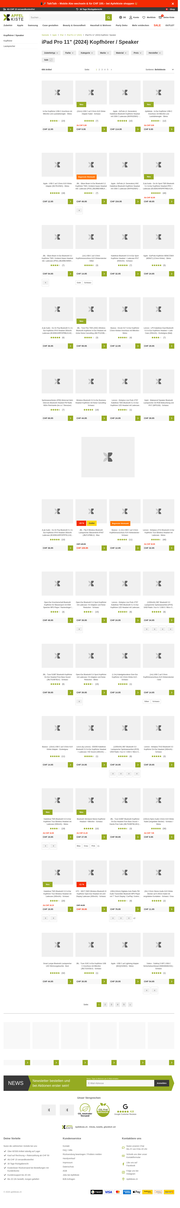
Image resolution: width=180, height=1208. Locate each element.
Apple (20, 25)
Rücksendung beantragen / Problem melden (82, 1154)
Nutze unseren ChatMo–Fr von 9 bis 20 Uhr (136, 1147)
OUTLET (169, 25)
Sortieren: (160, 69)
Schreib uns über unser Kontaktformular (136, 1155)
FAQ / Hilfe (67, 1150)
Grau (86, 846)
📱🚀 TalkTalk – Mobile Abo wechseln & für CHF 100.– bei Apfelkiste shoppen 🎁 (89, 3)
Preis (138, 53)
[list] (89, 1043)
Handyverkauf (69, 1158)
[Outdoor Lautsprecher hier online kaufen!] (108, 457)
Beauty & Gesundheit (74, 25)
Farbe (69, 53)
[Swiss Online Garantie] (49, 1110)
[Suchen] (108, 17)
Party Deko (121, 25)
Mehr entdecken (140, 25)
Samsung (33, 25)
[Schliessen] (172, 3)
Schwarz (87, 283)
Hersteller (155, 53)
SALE (157, 25)
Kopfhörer (8, 41)
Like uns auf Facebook (131, 1164)
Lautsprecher (9, 46)
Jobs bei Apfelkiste (71, 1175)
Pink (93, 846)
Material (121, 53)
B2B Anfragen (69, 1179)
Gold (79, 283)
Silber (146, 701)
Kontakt (66, 1146)
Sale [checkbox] (48, 59)
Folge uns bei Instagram (132, 1172)
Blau (79, 846)
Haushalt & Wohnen (100, 25)
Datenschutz (68, 1167)
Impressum (68, 1162)
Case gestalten (50, 25)
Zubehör (8, 25)
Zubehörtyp (51, 53)
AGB (65, 1171)
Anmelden (162, 1083)
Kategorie (87, 53)
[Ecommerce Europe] (67, 1110)
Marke (104, 53)
